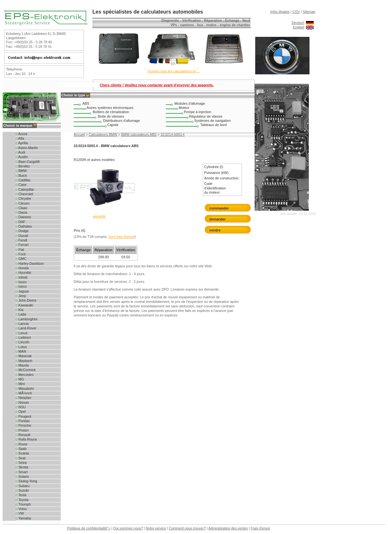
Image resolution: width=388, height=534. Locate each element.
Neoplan (23, 398)
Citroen (22, 203)
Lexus (21, 333)
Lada (21, 314)
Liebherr (23, 337)
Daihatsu (24, 226)
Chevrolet (24, 194)
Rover (21, 444)
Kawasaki (24, 305)
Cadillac (23, 180)
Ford (21, 254)
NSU (21, 407)
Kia (19, 310)
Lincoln (22, 342)
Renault (23, 435)
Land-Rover (26, 328)
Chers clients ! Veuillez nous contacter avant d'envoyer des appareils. (157, 85)
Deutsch (298, 23)
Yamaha (23, 518)
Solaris (22, 476)
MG (20, 379)
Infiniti (21, 277)
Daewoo (23, 217)
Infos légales (280, 12)
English (298, 27)
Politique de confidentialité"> (88, 528)
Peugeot (23, 416)
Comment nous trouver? (187, 528)
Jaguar (22, 291)
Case (21, 185)
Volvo (21, 509)
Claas (21, 208)
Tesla (21, 495)
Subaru (22, 486)
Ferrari (22, 245)
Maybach (24, 361)
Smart (21, 472)
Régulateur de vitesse (205, 116)
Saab (21, 449)
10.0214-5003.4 (173, 134)
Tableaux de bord (213, 125)
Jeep (21, 296)
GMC (21, 259)
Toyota (22, 500)
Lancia (22, 324)
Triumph (23, 504)
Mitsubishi (25, 388)
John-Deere (26, 300)
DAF (20, 222)
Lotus (21, 347)
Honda (22, 268)
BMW (21, 171)
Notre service (156, 528)
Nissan (22, 402)
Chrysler (23, 198)
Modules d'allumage (189, 103)
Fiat (20, 249)
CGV (296, 12)
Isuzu (21, 282)
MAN (21, 351)
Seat (21, 458)
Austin (22, 157)
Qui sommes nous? (128, 528)
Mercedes (25, 375)
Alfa (20, 138)
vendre (215, 230)
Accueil (79, 134)
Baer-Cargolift (28, 162)
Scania (22, 453)
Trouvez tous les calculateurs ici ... (173, 71)
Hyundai (23, 272)
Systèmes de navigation (212, 121)
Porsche (23, 425)
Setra (21, 463)
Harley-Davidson (30, 263)
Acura (21, 134)
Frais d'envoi (260, 528)
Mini (20, 384)
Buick (21, 175)
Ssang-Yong (26, 481)
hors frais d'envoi (121, 237)
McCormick (26, 370)
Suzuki (22, 490)
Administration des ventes (228, 528)
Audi (20, 152)
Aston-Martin (27, 148)
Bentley (23, 166)
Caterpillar (25, 189)
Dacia (21, 212)
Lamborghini (26, 319)
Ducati (22, 236)
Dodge (22, 231)
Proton (22, 430)
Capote (112, 125)
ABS (85, 103)
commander (219, 208)
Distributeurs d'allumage (121, 121)
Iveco (21, 286)
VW (20, 513)
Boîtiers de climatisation (111, 112)
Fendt (21, 240)
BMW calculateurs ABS (139, 134)
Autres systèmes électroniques (110, 108)
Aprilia (22, 143)
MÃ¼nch (24, 393)
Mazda (22, 365)
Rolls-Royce (26, 439)
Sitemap (309, 12)
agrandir (99, 216)
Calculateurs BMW (103, 134)
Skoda (22, 467)
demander (217, 219)
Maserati (24, 356)
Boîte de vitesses (111, 116)
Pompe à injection (197, 112)
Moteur (184, 108)
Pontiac (23, 421)
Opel (21, 411)
